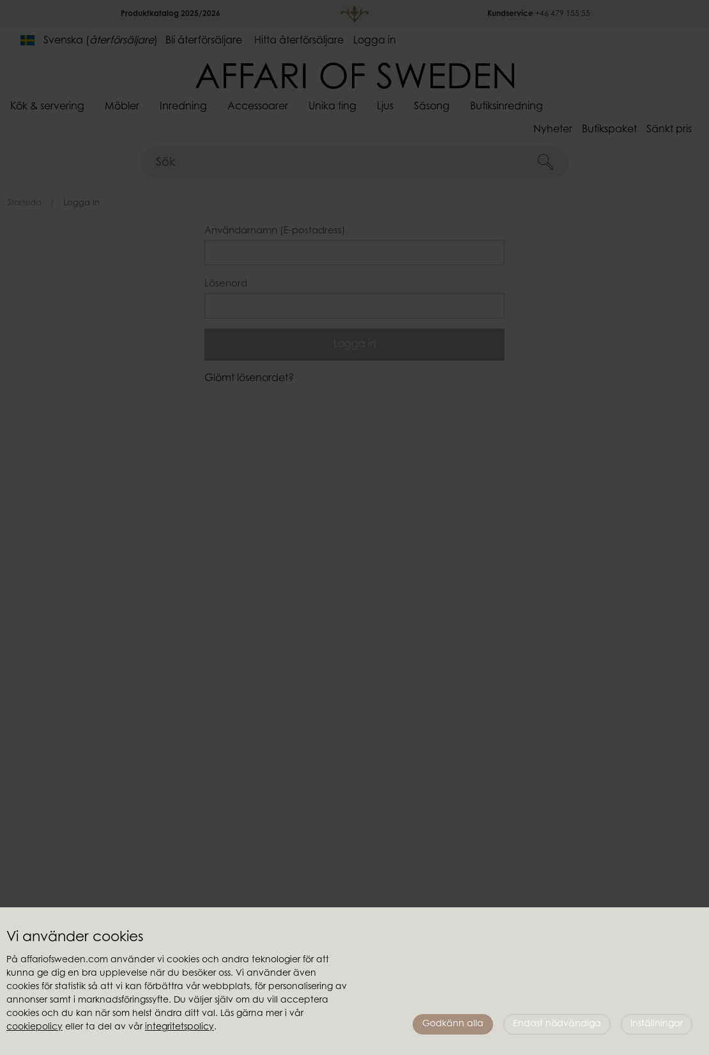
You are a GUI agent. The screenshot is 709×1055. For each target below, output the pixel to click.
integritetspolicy (179, 1027)
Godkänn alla (453, 1024)
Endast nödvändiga (557, 1024)
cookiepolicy (34, 1027)
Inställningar (656, 1024)
